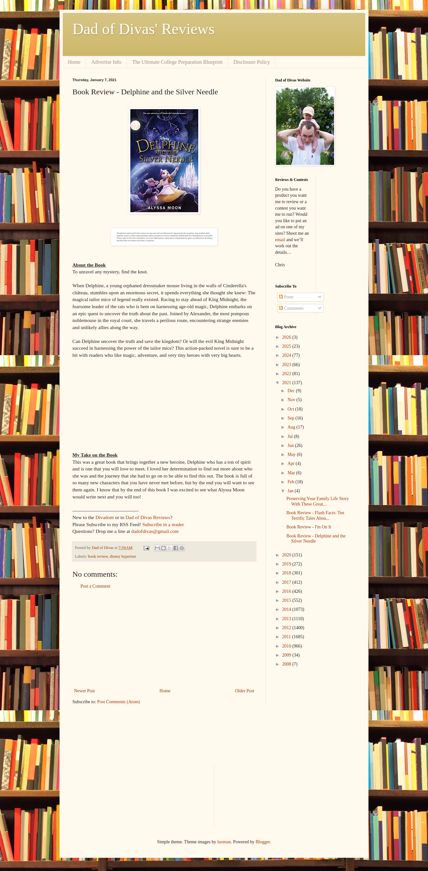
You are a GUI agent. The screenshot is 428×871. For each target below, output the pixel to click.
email (280, 239)
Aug (291, 427)
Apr (291, 463)
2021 (287, 382)
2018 (287, 573)
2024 (287, 355)
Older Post (245, 690)
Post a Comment (95, 586)
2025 (287, 346)
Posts (286, 297)
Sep (291, 418)
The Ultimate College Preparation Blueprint (177, 62)
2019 (287, 564)
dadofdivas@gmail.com (155, 531)
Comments (291, 308)
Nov (291, 399)
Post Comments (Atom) (118, 701)
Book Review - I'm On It (308, 527)
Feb (291, 481)
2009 (287, 655)
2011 (287, 636)
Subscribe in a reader (163, 524)
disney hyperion (123, 556)
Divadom (104, 517)
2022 (287, 373)
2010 (287, 646)
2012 (287, 627)
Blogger (263, 841)
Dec (291, 390)
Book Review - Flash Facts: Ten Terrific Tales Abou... (315, 515)
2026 (287, 337)
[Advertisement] (164, 638)
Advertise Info (106, 62)
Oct (291, 409)
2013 (287, 618)
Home (74, 62)
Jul (290, 436)
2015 (287, 600)
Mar (291, 472)
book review (98, 556)
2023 (287, 364)
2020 (287, 555)
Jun (291, 445)
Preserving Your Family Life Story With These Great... (317, 501)
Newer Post (84, 690)
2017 (287, 582)
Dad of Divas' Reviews (143, 28)
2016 (287, 591)
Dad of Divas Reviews (148, 517)
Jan (290, 490)
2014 (287, 609)
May (292, 454)
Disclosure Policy (252, 62)
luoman (224, 841)
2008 (287, 664)
